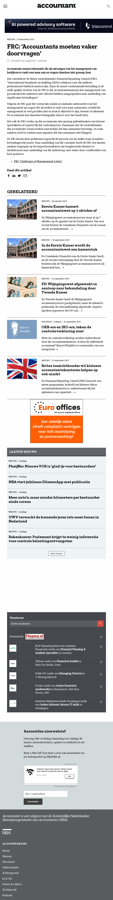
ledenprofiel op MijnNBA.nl (44, 756)
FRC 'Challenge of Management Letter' (38, 161)
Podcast (7, 895)
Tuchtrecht (9, 889)
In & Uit (7, 878)
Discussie (8, 861)
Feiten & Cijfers (12, 884)
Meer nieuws (56, 553)
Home (6, 850)
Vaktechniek (10, 867)
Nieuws (7, 856)
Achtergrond (10, 872)
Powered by (55, 636)
